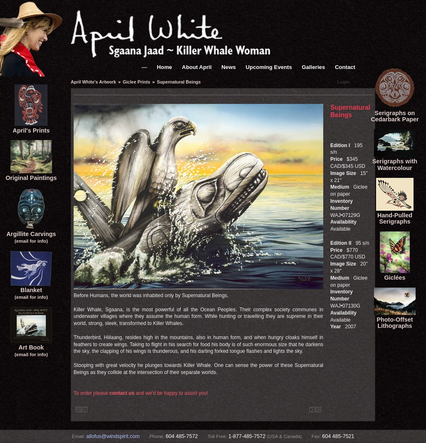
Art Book (31, 347)
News (228, 67)
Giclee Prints (136, 81)
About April (196, 67)
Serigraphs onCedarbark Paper (395, 113)
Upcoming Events (268, 67)
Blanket (31, 290)
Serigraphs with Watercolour (394, 161)
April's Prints (31, 127)
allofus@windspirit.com (112, 436)
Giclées (395, 274)
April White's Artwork (93, 81)
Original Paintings (31, 174)
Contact (345, 67)
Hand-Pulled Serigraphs (395, 215)
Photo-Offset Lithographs (395, 320)
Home (164, 67)
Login (343, 81)
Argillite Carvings (31, 234)
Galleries (313, 67)
